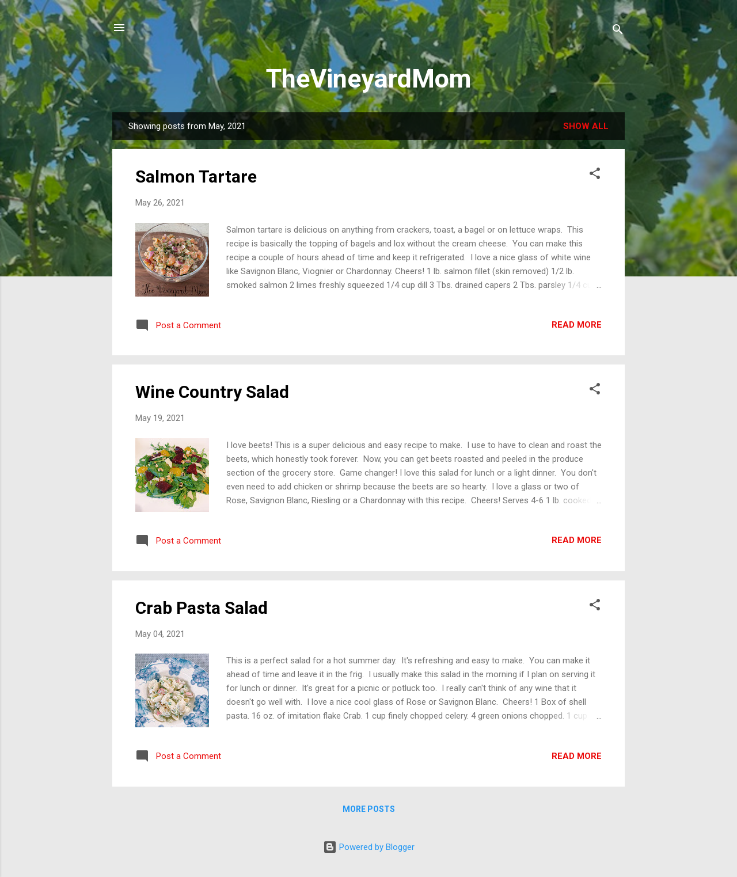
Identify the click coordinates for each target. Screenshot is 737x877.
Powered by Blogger (369, 847)
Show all (586, 126)
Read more (577, 325)
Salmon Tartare (196, 176)
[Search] (618, 31)
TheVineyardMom (368, 78)
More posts (369, 809)
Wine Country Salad (212, 392)
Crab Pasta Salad (201, 608)
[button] (595, 175)
